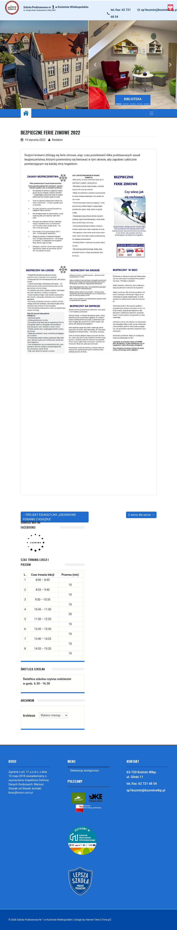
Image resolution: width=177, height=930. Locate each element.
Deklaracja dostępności (84, 770)
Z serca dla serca (139, 515)
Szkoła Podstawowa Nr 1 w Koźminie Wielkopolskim (45, 919)
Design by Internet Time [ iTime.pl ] (93, 919)
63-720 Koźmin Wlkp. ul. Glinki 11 (142, 774)
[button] (95, 64)
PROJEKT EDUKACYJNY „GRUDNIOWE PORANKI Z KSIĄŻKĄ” (49, 517)
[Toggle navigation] (151, 113)
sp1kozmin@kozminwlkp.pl (146, 790)
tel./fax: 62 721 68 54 (121, 13)
